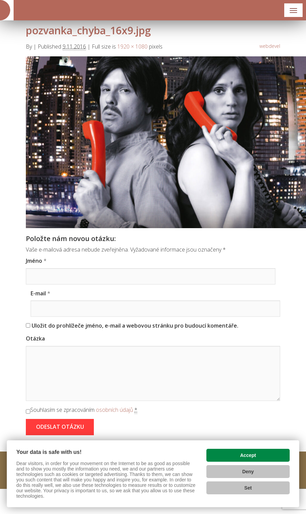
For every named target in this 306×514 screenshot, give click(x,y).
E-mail (38, 293)
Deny (248, 471)
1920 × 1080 (132, 46)
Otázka (35, 338)
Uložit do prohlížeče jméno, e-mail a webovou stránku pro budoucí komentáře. (135, 325)
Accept (248, 455)
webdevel (269, 46)
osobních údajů (114, 410)
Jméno (34, 260)
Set (248, 488)
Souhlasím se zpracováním (83, 410)
